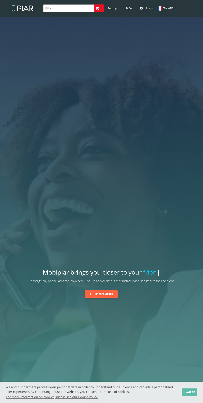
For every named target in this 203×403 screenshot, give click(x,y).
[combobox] (47, 8)
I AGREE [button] (189, 392)
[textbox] (68, 8)
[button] (99, 8)
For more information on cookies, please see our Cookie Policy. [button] (52, 397)
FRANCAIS (165, 8)
